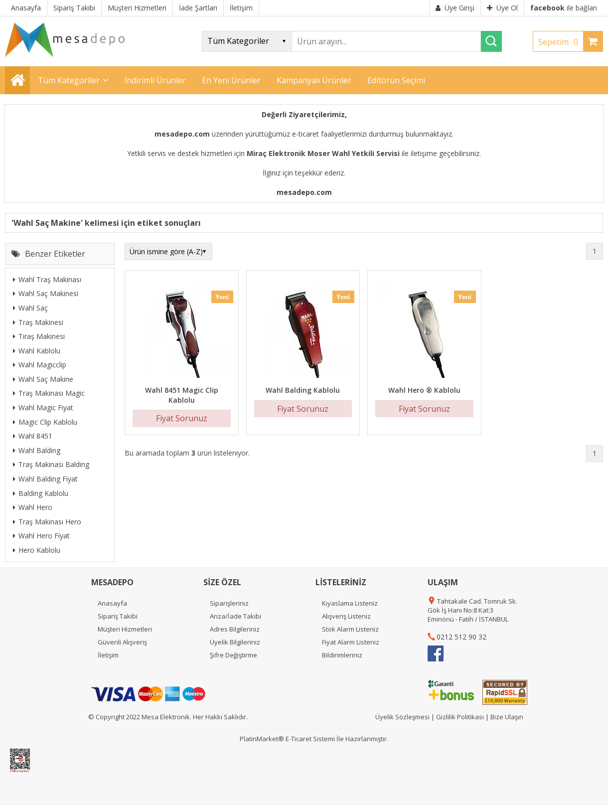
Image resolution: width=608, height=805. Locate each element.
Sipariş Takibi (118, 616)
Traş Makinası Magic (49, 393)
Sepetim (560, 41)
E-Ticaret (298, 738)
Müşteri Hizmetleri (125, 629)
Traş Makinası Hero (47, 521)
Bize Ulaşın (506, 716)
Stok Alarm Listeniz (350, 629)
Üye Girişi (455, 7)
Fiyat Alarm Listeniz (350, 642)
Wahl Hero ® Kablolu (424, 390)
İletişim (108, 654)
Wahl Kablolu (36, 350)
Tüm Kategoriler (69, 80)
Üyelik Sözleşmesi (402, 716)
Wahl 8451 (32, 436)
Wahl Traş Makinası (47, 279)
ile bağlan (563, 7)
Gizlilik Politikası (460, 716)
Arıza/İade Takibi (235, 616)
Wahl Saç (30, 308)
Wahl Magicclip (39, 364)
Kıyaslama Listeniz (350, 603)
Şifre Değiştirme (233, 654)
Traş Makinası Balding (51, 464)
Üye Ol (502, 7)
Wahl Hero (32, 507)
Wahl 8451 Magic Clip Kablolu (181, 395)
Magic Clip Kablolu (45, 422)
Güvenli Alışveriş (122, 642)
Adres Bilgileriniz (235, 629)
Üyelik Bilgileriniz (235, 642)
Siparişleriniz (229, 603)
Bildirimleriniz (342, 654)
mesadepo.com (182, 134)
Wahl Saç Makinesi (45, 293)
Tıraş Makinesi (39, 336)
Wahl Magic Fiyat (43, 407)
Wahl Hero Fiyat (41, 535)
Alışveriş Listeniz (346, 616)
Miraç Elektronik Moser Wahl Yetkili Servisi (323, 153)
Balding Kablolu (40, 493)
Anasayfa (112, 603)
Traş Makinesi (38, 322)
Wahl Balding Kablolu (303, 390)
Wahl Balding (36, 450)
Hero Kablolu (36, 550)
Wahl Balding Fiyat (45, 478)
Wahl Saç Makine (43, 379)
